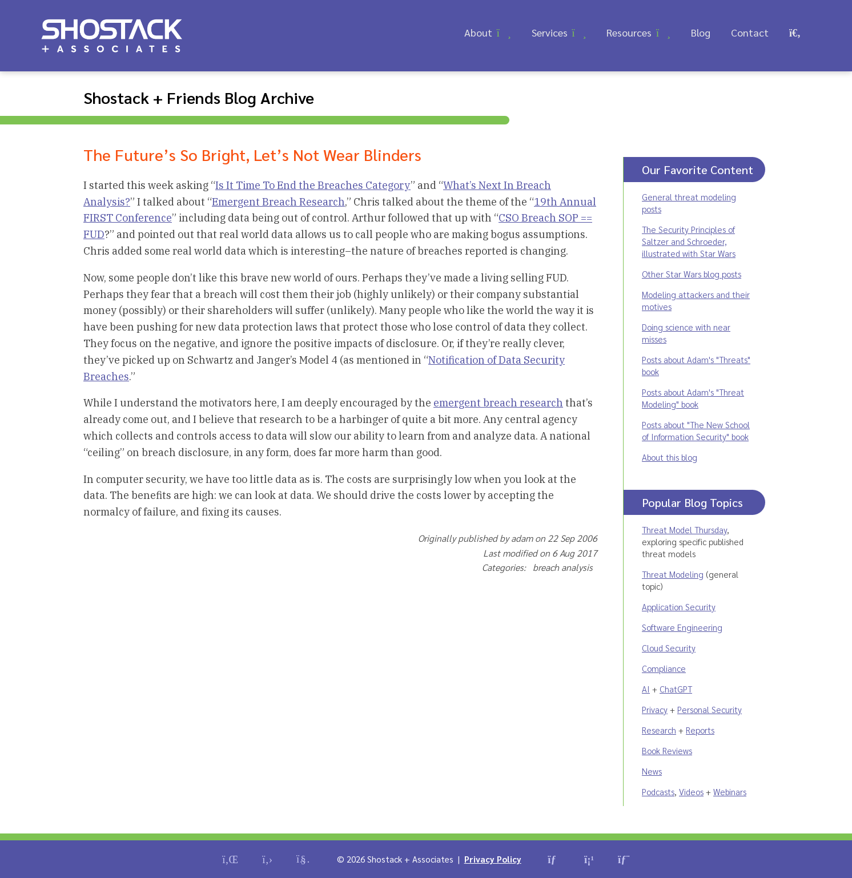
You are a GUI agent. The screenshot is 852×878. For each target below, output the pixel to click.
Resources (629, 32)
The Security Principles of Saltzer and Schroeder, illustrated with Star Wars (689, 241)
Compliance (664, 668)
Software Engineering (682, 627)
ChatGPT (676, 688)
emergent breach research (498, 402)
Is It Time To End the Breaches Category (313, 185)
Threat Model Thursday (684, 529)
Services (550, 32)
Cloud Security (669, 647)
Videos (691, 791)
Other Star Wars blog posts (691, 273)
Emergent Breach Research (278, 201)
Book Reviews (667, 750)
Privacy (655, 709)
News (652, 771)
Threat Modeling (673, 574)
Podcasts (658, 791)
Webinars (729, 791)
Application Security (679, 606)
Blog (700, 32)
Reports (700, 729)
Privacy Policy (492, 858)
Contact (750, 32)
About (478, 32)
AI (646, 688)
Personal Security (709, 709)
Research (659, 729)
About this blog (669, 457)
